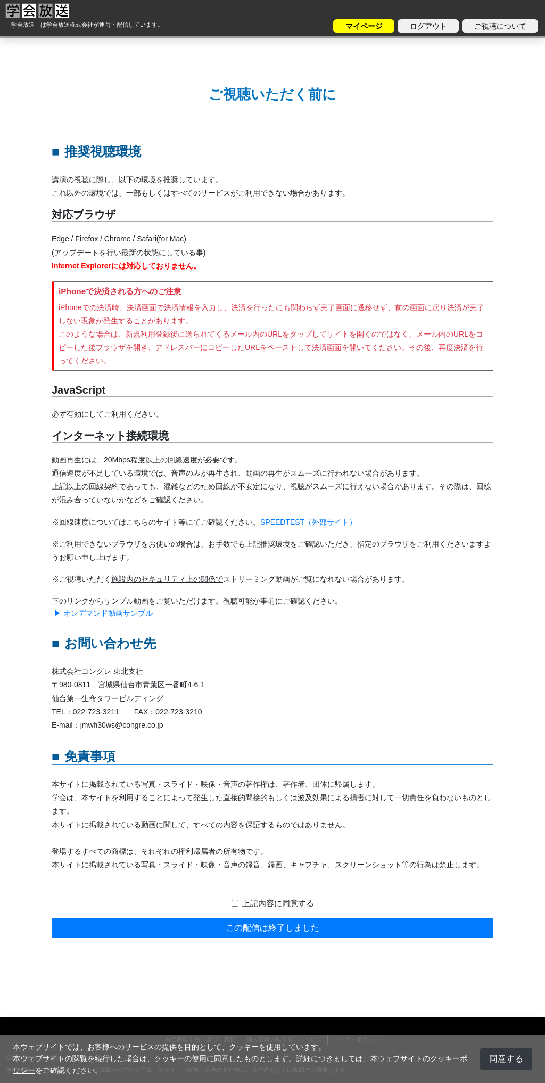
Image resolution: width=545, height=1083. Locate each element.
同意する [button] (506, 1058)
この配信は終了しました (272, 927)
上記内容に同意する (278, 903)
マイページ (364, 26)
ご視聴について (500, 26)
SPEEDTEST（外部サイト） (308, 522)
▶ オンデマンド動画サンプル (102, 613)
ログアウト (428, 26)
